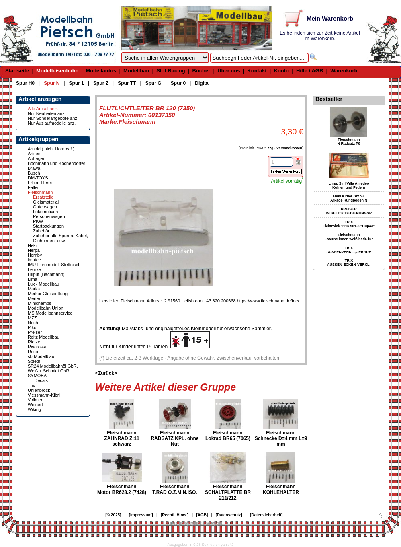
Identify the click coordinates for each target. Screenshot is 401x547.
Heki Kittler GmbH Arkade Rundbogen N (348, 198)
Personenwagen (49, 216)
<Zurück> (106, 373)
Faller (33, 187)
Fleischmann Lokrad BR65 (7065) (227, 435)
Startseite (17, 71)
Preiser (35, 332)
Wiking (34, 409)
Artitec (34, 153)
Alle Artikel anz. (43, 108)
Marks (34, 288)
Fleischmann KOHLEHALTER (281, 489)
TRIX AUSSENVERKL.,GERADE (348, 250)
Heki (32, 245)
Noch (33, 322)
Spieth (34, 361)
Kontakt (256, 71)
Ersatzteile (43, 197)
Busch (34, 173)
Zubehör (41, 230)
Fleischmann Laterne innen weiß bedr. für (349, 237)
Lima (32, 279)
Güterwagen (45, 206)
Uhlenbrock (39, 390)
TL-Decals (38, 380)
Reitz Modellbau (43, 337)
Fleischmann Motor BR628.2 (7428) (121, 489)
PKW (38, 221)
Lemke (34, 269)
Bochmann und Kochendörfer (56, 163)
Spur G (153, 83)
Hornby (35, 255)
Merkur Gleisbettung (48, 293)
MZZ (32, 317)
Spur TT (127, 83)
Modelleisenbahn (57, 71)
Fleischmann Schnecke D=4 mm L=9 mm (281, 438)
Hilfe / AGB (309, 71)
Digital (202, 83)
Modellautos (101, 71)
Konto (281, 71)
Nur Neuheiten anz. (47, 113)
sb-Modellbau (41, 356)
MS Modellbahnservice (50, 313)
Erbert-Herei (40, 182)
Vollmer (35, 399)
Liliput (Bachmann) (46, 274)
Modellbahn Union (45, 308)
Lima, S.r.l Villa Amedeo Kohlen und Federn (348, 185)
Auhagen (36, 158)
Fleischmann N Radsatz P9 (348, 142)
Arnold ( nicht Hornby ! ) (51, 148)
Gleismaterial (46, 201)
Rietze (34, 341)
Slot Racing (170, 71)
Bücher (201, 71)
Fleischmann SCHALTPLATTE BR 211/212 (228, 492)
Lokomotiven (45, 211)
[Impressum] (141, 515)
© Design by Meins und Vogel (194, 523)
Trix (31, 385)
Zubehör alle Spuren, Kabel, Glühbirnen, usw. (60, 238)
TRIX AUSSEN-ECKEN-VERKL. (348, 263)
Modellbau (136, 71)
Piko (32, 327)
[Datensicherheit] (266, 515)
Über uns (228, 71)
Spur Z (100, 83)
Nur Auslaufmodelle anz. (52, 123)
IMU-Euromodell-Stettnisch (54, 264)
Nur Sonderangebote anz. (53, 118)
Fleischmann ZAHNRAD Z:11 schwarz (121, 438)
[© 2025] (113, 515)
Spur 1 (76, 83)
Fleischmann (40, 192)
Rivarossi (37, 346)
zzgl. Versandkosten (285, 148)
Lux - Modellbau (43, 284)
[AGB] (202, 515)
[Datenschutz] (229, 515)
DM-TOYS (38, 177)
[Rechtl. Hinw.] (174, 515)
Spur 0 (178, 83)
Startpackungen (48, 226)
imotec (34, 259)
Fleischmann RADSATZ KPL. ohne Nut (174, 438)
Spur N (51, 83)
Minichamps (39, 303)
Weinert (35, 404)
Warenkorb (343, 71)
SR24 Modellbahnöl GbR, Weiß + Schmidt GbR (53, 368)
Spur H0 (25, 83)
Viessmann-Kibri (44, 395)
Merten (34, 298)
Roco (33, 351)
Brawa (34, 168)
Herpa (34, 250)
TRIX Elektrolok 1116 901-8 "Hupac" (349, 224)
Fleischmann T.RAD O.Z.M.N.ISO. (174, 489)
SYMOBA (37, 375)
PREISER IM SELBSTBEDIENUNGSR (349, 211)
